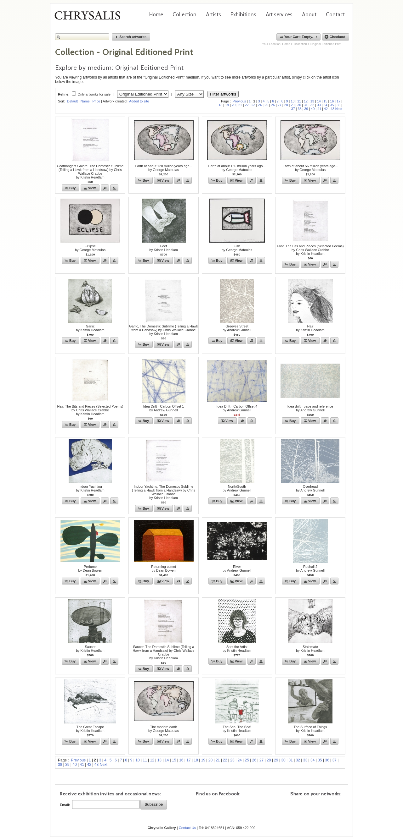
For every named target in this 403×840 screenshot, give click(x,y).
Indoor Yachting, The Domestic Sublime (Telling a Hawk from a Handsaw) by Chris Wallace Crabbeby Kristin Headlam (163, 492)
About (309, 14)
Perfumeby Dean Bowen (90, 568)
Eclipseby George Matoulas (90, 248)
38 (300, 109)
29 (292, 105)
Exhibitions (243, 14)
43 (332, 109)
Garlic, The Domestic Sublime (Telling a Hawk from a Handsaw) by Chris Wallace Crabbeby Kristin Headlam (163, 330)
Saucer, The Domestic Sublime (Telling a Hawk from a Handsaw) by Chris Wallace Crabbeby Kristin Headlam (164, 652)
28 (286, 105)
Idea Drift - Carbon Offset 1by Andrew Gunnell (163, 408)
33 (319, 105)
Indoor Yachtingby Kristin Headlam (90, 488)
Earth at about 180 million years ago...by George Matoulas (237, 168)
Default (72, 101)
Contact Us (187, 828)
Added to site (139, 101)
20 (234, 105)
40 (313, 109)
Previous (239, 101)
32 (312, 105)
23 (253, 105)
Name (85, 101)
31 (306, 105)
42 (326, 109)
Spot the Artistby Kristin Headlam (237, 648)
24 (260, 105)
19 (227, 105)
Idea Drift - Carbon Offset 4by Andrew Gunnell (237, 408)
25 (266, 105)
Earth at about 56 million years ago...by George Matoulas (310, 168)
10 (292, 101)
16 (332, 101)
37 (293, 109)
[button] (131, 37)
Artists (213, 14)
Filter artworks (223, 94)
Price (96, 101)
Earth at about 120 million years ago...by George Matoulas (163, 168)
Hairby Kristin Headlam (310, 328)
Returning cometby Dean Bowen (163, 568)
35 (332, 105)
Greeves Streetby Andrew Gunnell (237, 328)
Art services (279, 14)
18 (220, 105)
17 (338, 101)
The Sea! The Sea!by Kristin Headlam (237, 729)
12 (306, 101)
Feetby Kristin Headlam (163, 248)
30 (299, 105)
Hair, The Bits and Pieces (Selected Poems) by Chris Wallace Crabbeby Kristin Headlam (90, 410)
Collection (184, 14)
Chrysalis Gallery (89, 17)
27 (279, 105)
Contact (335, 14)
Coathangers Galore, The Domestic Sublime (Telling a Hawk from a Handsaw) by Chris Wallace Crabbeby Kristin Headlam (90, 171)
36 (338, 105)
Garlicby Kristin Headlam (90, 328)
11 (299, 101)
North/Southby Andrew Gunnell (237, 488)
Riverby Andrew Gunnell (237, 568)
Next (338, 109)
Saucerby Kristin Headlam (90, 648)
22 (247, 105)
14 (319, 101)
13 (312, 101)
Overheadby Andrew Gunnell (310, 488)
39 (306, 109)
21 (240, 105)
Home (156, 14)
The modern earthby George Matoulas (163, 729)
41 (319, 109)
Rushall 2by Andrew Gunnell (310, 568)
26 (273, 105)
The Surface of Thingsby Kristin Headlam (310, 729)
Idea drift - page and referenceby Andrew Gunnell (310, 408)
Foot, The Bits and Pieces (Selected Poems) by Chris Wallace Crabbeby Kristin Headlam (310, 249)
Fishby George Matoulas (237, 248)
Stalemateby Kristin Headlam (310, 648)
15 (325, 101)
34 (325, 105)
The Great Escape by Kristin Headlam (90, 729)
